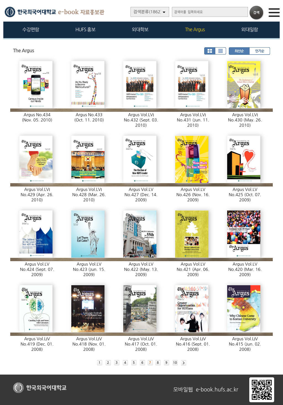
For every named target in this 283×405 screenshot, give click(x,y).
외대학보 (140, 29)
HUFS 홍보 (85, 29)
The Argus (195, 29)
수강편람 (30, 29)
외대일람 (249, 29)
